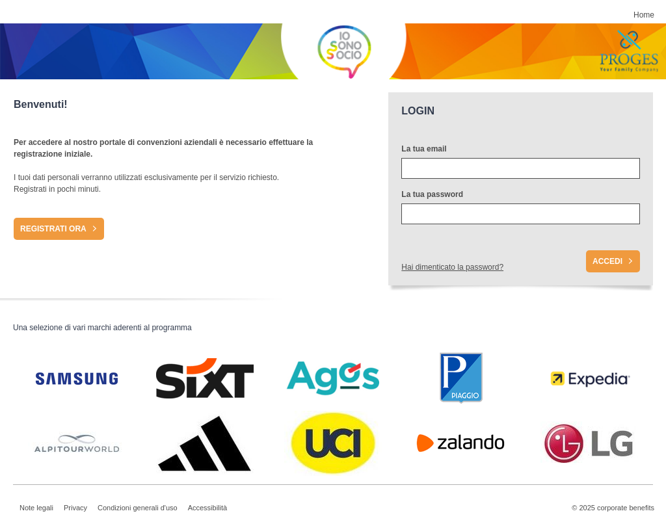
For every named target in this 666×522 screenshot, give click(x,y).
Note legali (36, 508)
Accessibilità (208, 508)
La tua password (432, 194)
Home (643, 15)
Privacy (75, 508)
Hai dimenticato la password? (452, 267)
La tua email (423, 148)
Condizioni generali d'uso (138, 508)
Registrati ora (53, 228)
